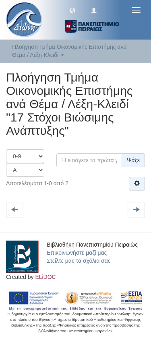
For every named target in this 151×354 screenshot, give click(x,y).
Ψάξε (133, 160)
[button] (72, 10)
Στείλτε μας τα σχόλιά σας (78, 261)
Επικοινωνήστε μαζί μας (77, 252)
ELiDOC (45, 277)
